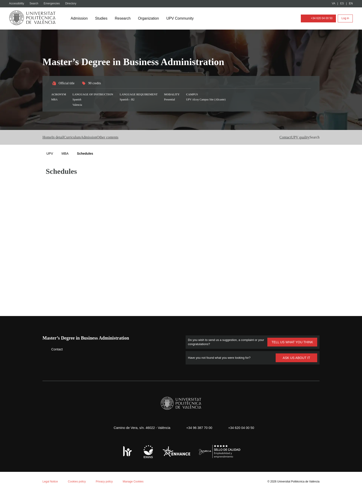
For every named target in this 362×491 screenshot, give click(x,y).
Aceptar (23, 474)
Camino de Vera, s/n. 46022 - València (140, 427)
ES (342, 3)
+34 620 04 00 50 (317, 18)
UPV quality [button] (289, 137)
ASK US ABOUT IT (296, 357)
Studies (102, 18)
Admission (80, 18)
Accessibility (17, 3)
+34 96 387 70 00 (198, 427)
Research (124, 18)
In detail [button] (68, 137)
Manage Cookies (137, 481)
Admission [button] (117, 137)
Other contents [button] (147, 137)
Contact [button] (265, 137)
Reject (45, 474)
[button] (313, 137)
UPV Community (183, 18)
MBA (64, 153)
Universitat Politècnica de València (297, 481)
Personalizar (72, 474)
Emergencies (54, 3)
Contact (53, 349)
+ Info (342, 480)
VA (333, 3)
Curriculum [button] (91, 137)
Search (36, 3)
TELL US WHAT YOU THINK (292, 342)
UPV (49, 153)
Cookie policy (61, 430)
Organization (151, 18)
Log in (345, 18)
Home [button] (48, 137)
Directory (73, 3)
